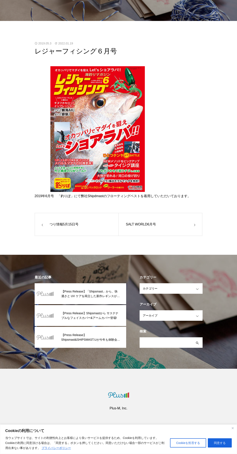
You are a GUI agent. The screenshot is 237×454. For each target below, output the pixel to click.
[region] (118, 439)
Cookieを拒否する (188, 443)
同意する (220, 443)
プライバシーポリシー (56, 448)
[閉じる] (232, 428)
